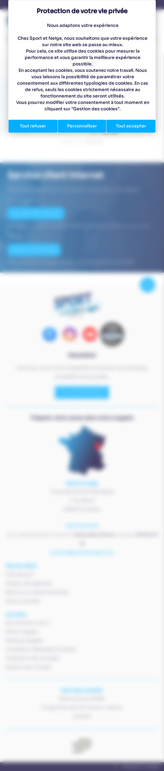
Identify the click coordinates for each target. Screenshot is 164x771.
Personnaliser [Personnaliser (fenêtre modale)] (82, 126)
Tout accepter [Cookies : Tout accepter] (131, 126)
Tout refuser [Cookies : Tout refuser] (33, 126)
